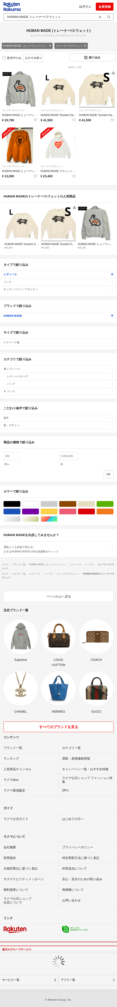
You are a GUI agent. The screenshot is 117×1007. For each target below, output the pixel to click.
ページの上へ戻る (58, 596)
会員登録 (104, 6)
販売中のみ (12, 58)
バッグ (60, 383)
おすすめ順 (33, 58)
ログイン (85, 6)
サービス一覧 (10, 980)
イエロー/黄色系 (57, 511)
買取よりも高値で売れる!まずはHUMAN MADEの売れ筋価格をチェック (58, 549)
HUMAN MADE (58, 315)
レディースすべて (60, 376)
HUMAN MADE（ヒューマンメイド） (27, 45)
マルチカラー (57, 519)
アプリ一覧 (68, 980)
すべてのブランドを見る (58, 727)
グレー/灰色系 (57, 504)
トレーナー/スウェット (71, 45)
